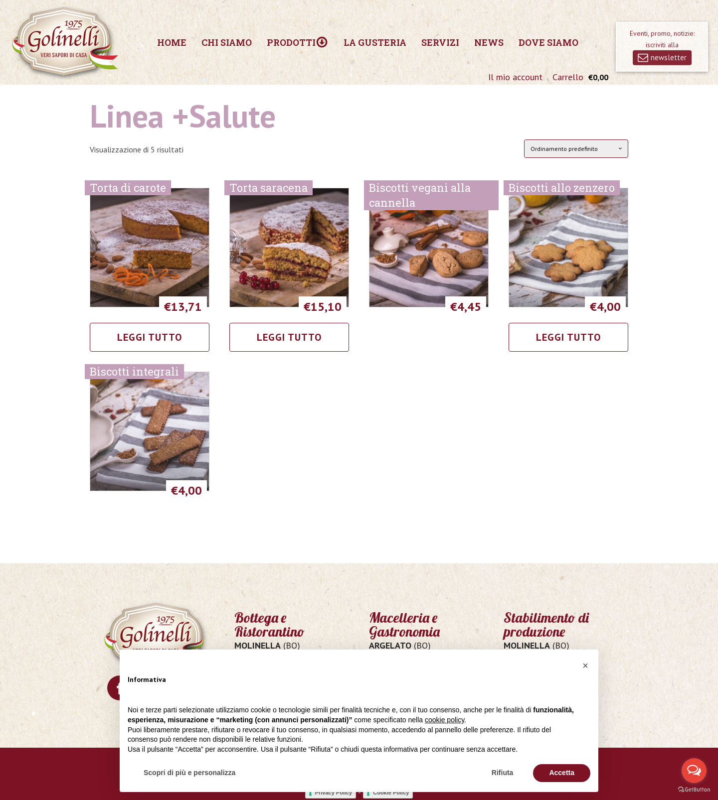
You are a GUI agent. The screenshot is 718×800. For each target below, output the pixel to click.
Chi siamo (226, 42)
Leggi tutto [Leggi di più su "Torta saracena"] (289, 337)
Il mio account (515, 77)
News (489, 42)
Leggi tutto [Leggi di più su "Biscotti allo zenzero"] (568, 337)
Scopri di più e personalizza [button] (189, 773)
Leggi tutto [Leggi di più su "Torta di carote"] (149, 337)
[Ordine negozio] (576, 148)
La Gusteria (375, 42)
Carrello (567, 77)
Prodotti (297, 42)
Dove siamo (548, 42)
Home (171, 42)
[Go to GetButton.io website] (694, 790)
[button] (585, 665)
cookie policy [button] (444, 720)
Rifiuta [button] (503, 773)
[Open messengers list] (694, 770)
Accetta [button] (561, 773)
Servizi (440, 42)
